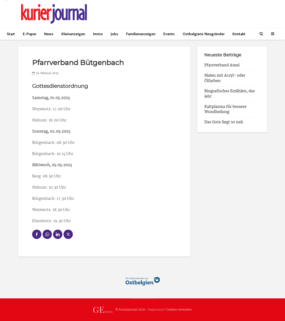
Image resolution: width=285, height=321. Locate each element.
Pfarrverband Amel (221, 65)
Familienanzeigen (140, 34)
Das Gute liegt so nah (223, 122)
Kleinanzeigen (73, 34)
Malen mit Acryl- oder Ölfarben (224, 78)
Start (11, 34)
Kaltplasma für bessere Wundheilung (225, 109)
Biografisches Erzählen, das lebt (229, 94)
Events (169, 34)
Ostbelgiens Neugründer (204, 34)
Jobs (114, 34)
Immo (98, 34)
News (49, 34)
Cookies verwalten (179, 309)
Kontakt (238, 34)
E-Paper (29, 34)
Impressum (156, 309)
